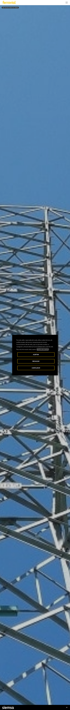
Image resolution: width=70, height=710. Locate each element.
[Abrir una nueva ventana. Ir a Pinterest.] (20, 699)
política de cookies (42, 349)
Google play (37, 688)
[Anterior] (28, 603)
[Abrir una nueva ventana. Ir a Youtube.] (23, 699)
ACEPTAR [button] (36, 355)
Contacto (19, 694)
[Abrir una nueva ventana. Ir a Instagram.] (13, 699)
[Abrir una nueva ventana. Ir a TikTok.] (16, 699)
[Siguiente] (42, 603)
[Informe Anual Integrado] (35, 633)
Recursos (5, 694)
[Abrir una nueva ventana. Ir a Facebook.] (10, 699)
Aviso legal (22, 706)
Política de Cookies (47, 706)
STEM (37, 694)
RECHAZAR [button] (35, 361)
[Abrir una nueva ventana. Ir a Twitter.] (3, 699)
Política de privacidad (32, 706)
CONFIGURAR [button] (36, 368)
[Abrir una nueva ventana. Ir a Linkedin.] (7, 699)
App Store (28, 688)
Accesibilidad (13, 705)
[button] (67, 2)
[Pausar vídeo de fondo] (10, 8)
